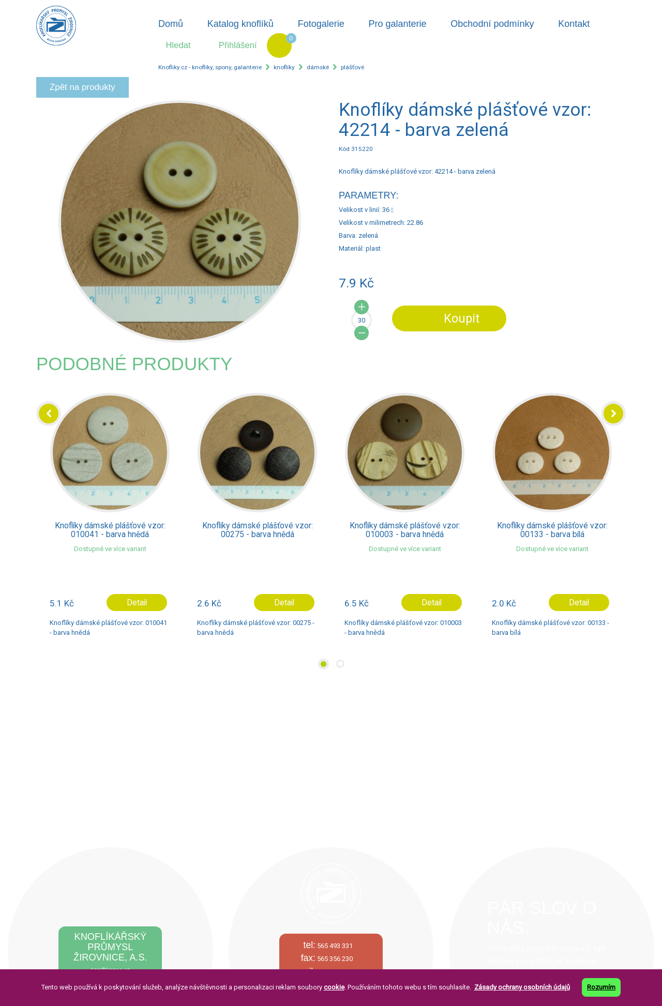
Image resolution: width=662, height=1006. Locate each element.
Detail (137, 602)
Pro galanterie (397, 24)
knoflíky (284, 67)
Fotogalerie (321, 24)
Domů (170, 24)
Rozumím (601, 987)
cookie (334, 987)
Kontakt (574, 24)
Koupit (461, 318)
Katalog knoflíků (240, 24)
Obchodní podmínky (492, 24)
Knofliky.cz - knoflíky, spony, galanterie (210, 67)
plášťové (352, 67)
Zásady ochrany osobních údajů (522, 987)
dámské (318, 67)
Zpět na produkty (82, 87)
